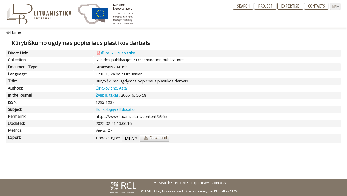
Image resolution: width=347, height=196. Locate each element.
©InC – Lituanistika (118, 53)
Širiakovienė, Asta (111, 88)
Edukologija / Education (116, 109)
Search (243, 6)
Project (265, 6)
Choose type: (108, 137)
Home (15, 32)
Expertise (290, 6)
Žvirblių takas (107, 95)
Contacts (316, 6)
